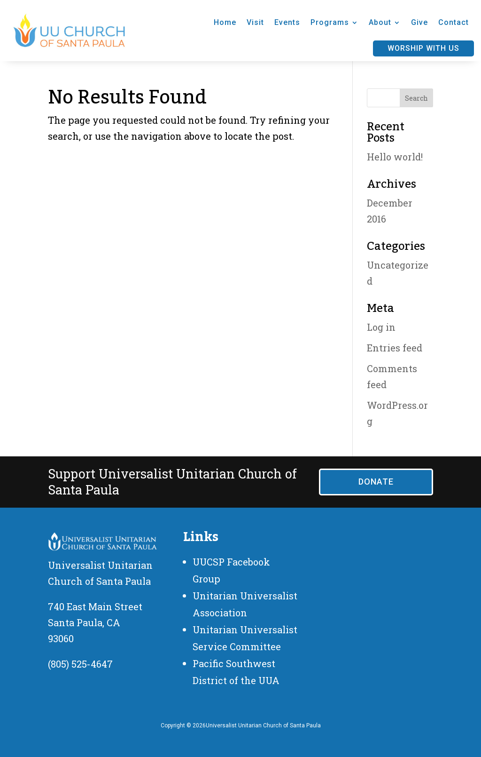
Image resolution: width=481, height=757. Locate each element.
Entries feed (394, 348)
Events (287, 22)
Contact (453, 22)
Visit (255, 22)
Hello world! (395, 157)
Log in (381, 327)
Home (225, 22)
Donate (376, 481)
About (380, 22)
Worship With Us (423, 48)
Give (419, 22)
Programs (329, 22)
